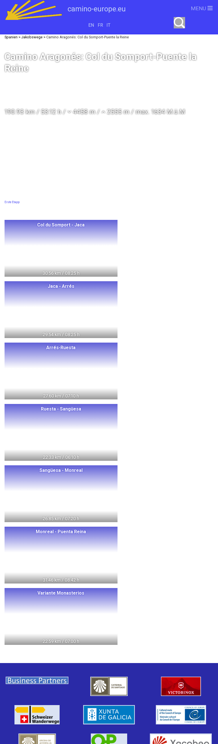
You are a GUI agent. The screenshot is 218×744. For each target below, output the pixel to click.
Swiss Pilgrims (73, 706)
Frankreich (24, 685)
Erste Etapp (12, 202)
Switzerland (28, 643)
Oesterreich (60, 674)
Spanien (58, 685)
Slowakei (75, 695)
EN (91, 25)
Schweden (76, 663)
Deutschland (37, 663)
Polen (61, 643)
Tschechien (39, 695)
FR (100, 25)
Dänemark (23, 674)
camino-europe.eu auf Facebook (162, 672)
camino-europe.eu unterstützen (162, 654)
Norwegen (40, 653)
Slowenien (32, 706)
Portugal (89, 685)
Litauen (74, 653)
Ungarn (88, 643)
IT (108, 25)
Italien (93, 674)
